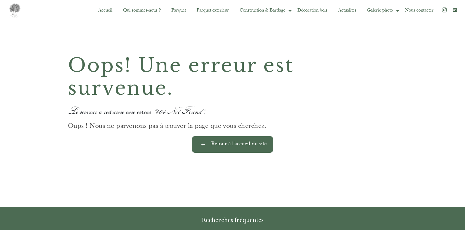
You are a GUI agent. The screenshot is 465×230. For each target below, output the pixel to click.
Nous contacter (419, 10)
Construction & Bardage (262, 10)
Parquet (178, 10)
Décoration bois (312, 10)
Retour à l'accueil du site (232, 144)
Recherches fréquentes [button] (233, 220)
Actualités (347, 10)
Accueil (105, 10)
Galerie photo (380, 10)
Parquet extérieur (213, 10)
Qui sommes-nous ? (142, 10)
